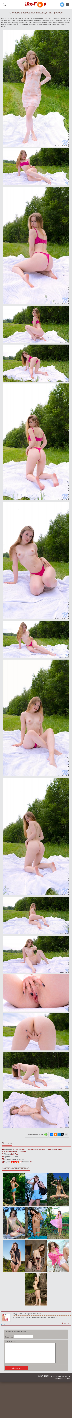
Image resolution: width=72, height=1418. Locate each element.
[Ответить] (65, 1323)
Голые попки (57, 1149)
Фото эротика (53, 1380)
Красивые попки (8, 1151)
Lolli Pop (14, 1154)
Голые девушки (19, 1149)
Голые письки (32, 1149)
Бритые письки (45, 1149)
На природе (21, 1151)
